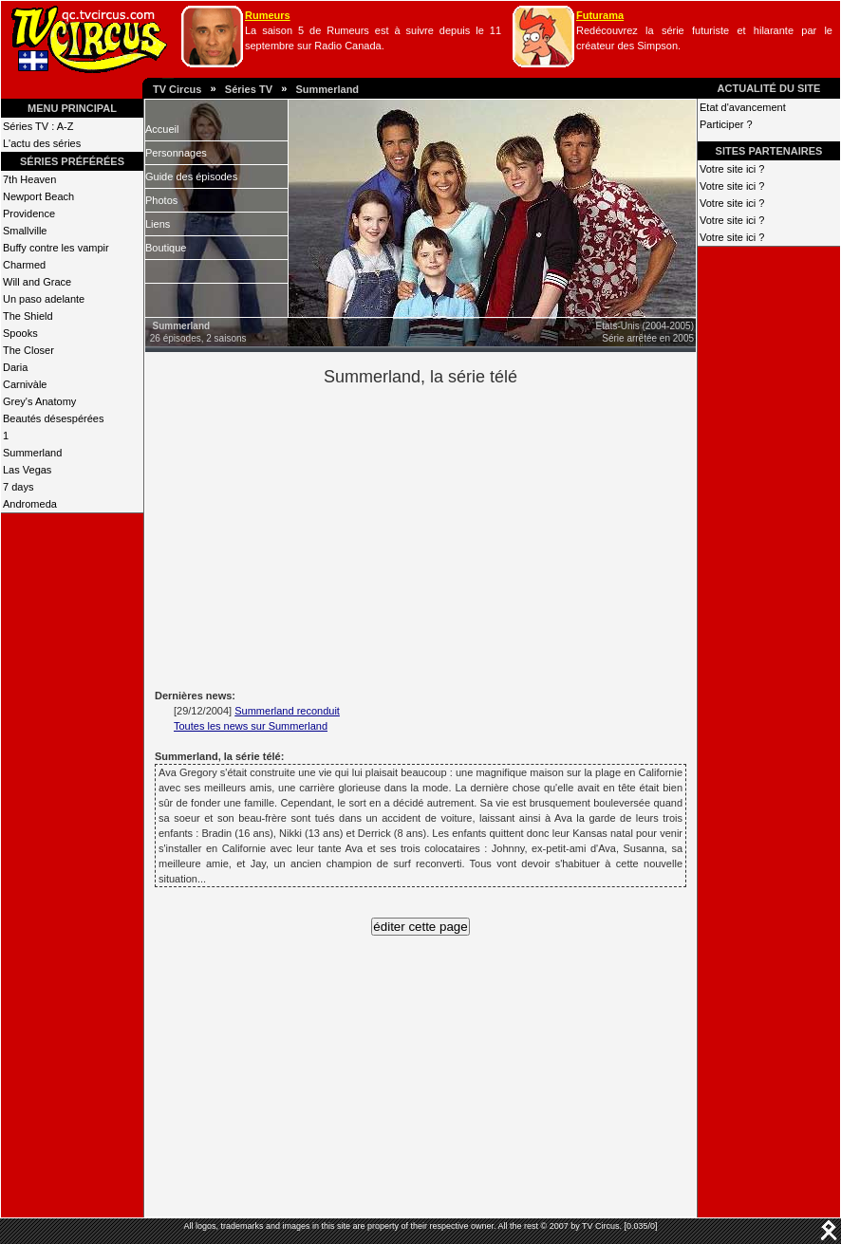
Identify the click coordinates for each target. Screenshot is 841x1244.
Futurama (600, 15)
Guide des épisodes (191, 176)
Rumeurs (267, 15)
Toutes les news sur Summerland (250, 726)
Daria (15, 367)
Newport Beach (38, 196)
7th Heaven (29, 179)
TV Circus (177, 89)
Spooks (20, 333)
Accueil (161, 129)
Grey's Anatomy (39, 401)
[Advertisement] (453, 535)
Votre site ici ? (732, 169)
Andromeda (30, 504)
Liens (157, 224)
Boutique (165, 247)
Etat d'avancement (743, 107)
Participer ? (726, 124)
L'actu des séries (42, 143)
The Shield (28, 316)
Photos (161, 200)
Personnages (176, 152)
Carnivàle (25, 384)
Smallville (25, 230)
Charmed (24, 264)
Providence (29, 213)
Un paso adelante (43, 299)
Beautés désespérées (53, 418)
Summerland (327, 89)
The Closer (28, 350)
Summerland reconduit (287, 710)
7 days (18, 486)
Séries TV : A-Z (38, 126)
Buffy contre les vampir (56, 247)
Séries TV (248, 89)
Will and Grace (37, 282)
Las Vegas (27, 469)
